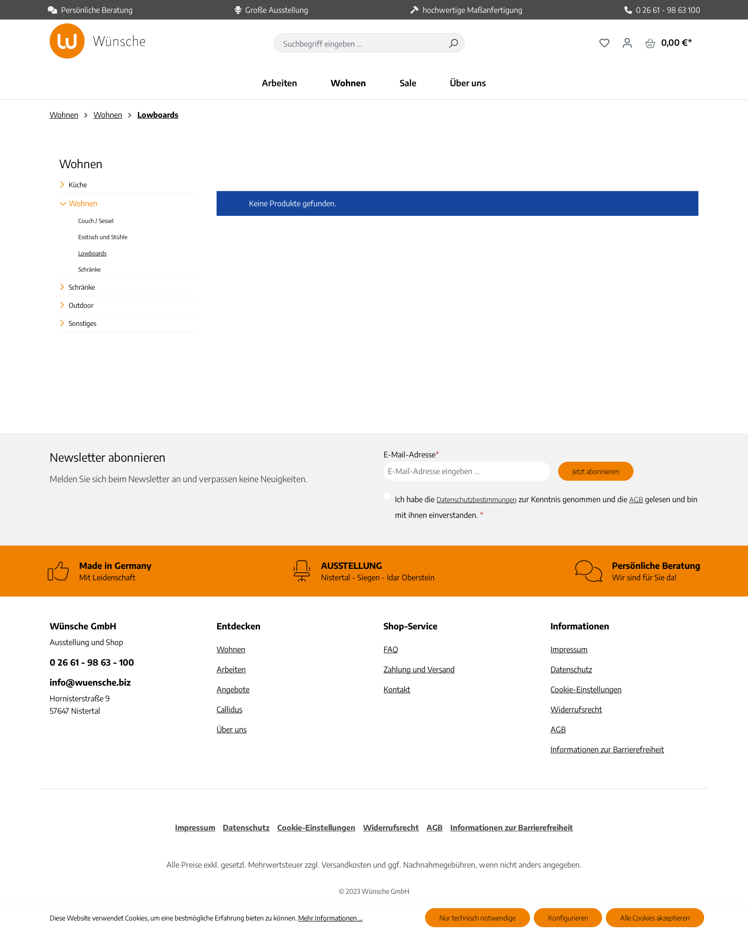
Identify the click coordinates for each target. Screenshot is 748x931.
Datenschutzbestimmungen (476, 499)
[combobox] (358, 44)
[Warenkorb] (668, 42)
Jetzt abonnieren (595, 471)
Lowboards (92, 253)
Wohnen (81, 163)
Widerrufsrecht (576, 709)
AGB (636, 499)
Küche (78, 185)
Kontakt (397, 689)
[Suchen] (453, 43)
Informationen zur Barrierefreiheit (607, 749)
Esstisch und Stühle (102, 237)
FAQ (391, 649)
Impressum (569, 649)
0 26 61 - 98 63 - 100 (92, 662)
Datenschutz (571, 669)
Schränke (89, 269)
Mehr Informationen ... (330, 918)
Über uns (232, 729)
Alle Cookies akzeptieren (655, 917)
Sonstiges (82, 323)
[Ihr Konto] (627, 42)
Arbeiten (231, 669)
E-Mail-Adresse (411, 454)
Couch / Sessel (96, 220)
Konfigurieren (568, 917)
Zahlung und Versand (419, 669)
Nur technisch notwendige (477, 917)
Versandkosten (346, 865)
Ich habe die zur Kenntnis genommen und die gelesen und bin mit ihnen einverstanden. (546, 505)
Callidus (229, 709)
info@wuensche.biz (90, 682)
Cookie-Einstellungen (586, 689)
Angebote (233, 689)
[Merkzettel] (604, 42)
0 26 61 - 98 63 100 (668, 10)
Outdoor (81, 305)
